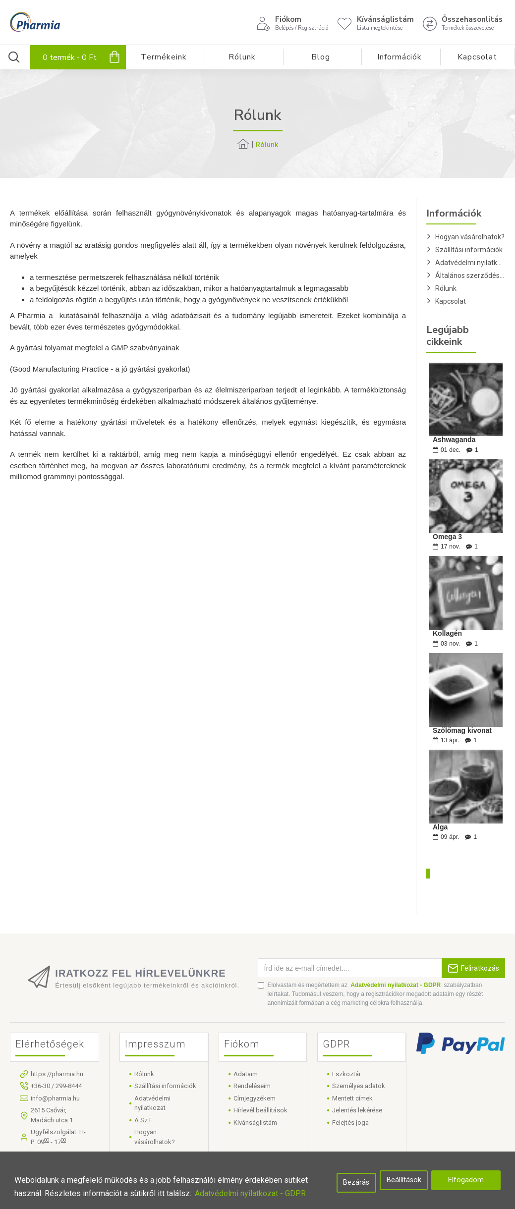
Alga (440, 827)
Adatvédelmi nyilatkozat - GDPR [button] (250, 1193)
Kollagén (447, 633)
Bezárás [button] (356, 1182)
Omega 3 (447, 537)
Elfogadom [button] (466, 1180)
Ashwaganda (454, 439)
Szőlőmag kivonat (462, 730)
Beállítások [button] (404, 1180)
